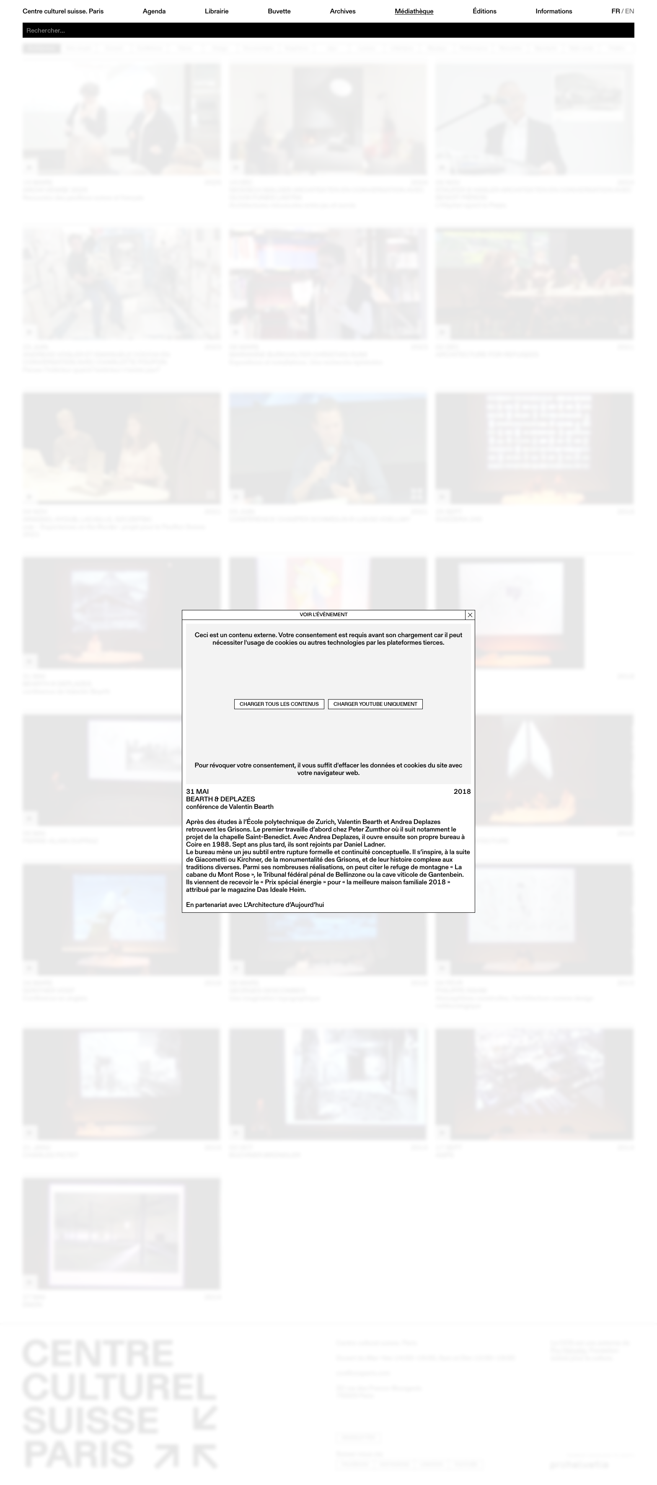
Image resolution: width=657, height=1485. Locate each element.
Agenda (154, 11)
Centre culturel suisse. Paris (63, 11)
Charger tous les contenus (279, 704)
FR (615, 11)
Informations (554, 11)
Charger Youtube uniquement (375, 704)
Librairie (217, 11)
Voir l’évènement (323, 614)
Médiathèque (414, 11)
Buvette (279, 11)
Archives (342, 11)
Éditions (485, 11)
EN (629, 11)
